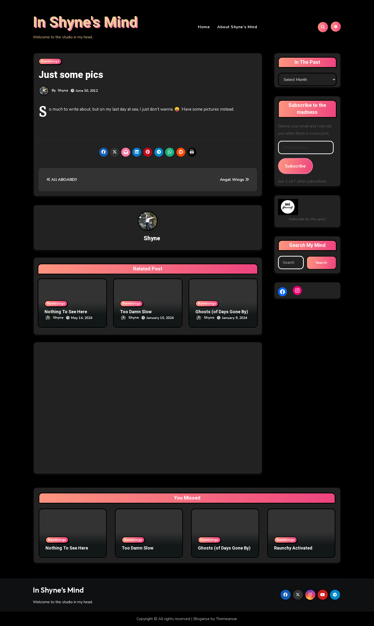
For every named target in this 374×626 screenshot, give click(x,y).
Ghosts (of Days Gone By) (221, 312)
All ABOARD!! (62, 180)
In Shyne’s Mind (58, 589)
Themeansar (226, 619)
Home (204, 27)
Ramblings (50, 61)
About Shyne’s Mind (237, 27)
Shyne (63, 91)
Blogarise (201, 619)
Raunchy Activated (293, 548)
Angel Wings (234, 180)
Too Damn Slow (136, 312)
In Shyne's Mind (85, 22)
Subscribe (295, 166)
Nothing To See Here (66, 312)
